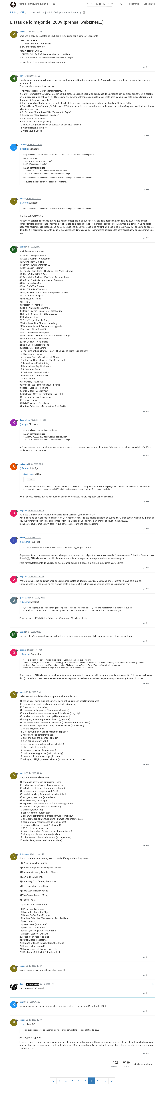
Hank (22, 76)
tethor (22, 538)
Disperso (24, 510)
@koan (23, 1024)
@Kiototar (24, 203)
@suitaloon (28, 474)
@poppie (24, 149)
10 (105, 1080)
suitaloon (24, 464)
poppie (23, 32)
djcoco (23, 984)
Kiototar (23, 145)
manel (22, 247)
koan (22, 1002)
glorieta (23, 650)
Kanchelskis (25, 420)
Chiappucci (24, 854)
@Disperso (25, 542)
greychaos (24, 598)
